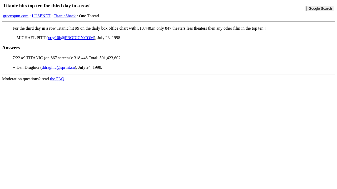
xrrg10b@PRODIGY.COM (71, 37)
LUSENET (41, 16)
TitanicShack (65, 16)
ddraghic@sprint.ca (58, 67)
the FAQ (57, 79)
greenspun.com (15, 16)
